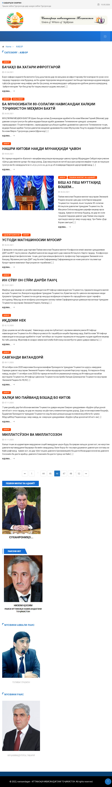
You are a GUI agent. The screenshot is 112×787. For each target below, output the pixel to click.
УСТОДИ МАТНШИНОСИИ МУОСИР (32, 240)
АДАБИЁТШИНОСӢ (12, 235)
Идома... (8, 91)
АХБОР (19, 46)
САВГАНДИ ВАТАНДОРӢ (22, 357)
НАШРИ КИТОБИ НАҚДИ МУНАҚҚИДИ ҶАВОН (41, 149)
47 (64, 473)
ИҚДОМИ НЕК (14, 320)
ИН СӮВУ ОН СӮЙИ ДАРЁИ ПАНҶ (29, 280)
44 (43, 473)
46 (57, 473)
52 (79, 473)
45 (50, 473)
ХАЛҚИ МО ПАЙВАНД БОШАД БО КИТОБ (36, 398)
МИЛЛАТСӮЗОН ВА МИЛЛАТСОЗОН (32, 435)
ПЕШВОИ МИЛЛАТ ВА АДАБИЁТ (82, 177)
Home (8, 46)
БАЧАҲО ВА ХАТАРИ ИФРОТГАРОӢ (31, 67)
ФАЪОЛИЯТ (18, 99)
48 (71, 473)
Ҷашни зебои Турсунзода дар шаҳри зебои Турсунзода (26, 6)
